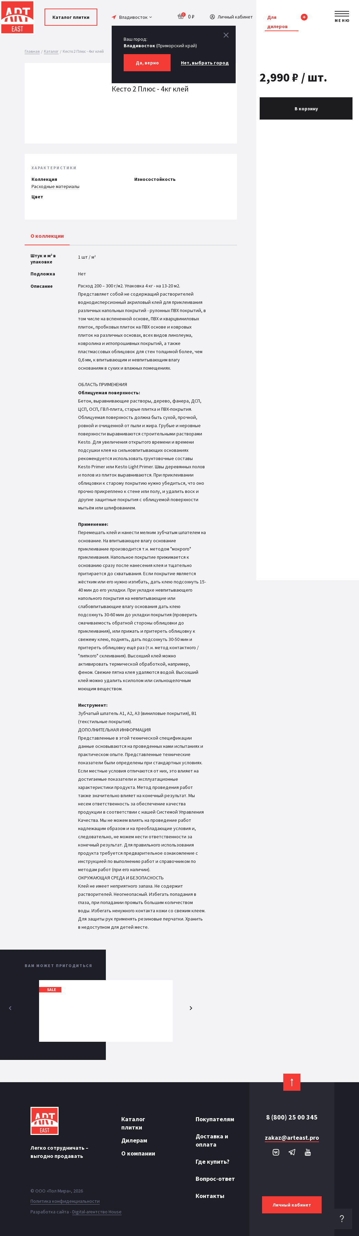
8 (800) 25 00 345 (292, 1117)
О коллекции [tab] (47, 235)
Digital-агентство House (97, 1212)
